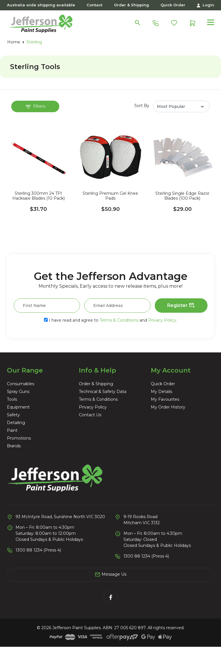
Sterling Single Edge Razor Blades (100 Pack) (182, 196)
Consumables (20, 383)
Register (181, 305)
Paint (12, 430)
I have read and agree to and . (110, 320)
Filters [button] (35, 106)
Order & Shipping (131, 5)
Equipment (18, 407)
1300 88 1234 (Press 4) (38, 550)
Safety (13, 414)
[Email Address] (117, 305)
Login (205, 5)
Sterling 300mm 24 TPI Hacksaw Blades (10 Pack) (38, 196)
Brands (14, 445)
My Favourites (165, 399)
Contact (94, 5)
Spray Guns (18, 391)
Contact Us (90, 414)
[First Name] (47, 305)
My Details (161, 391)
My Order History (168, 407)
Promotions (19, 438)
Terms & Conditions (119, 320)
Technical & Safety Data (102, 391)
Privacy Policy (162, 320)
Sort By (141, 105)
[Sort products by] (181, 106)
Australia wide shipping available (41, 5)
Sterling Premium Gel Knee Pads (110, 196)
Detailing (16, 422)
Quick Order (173, 5)
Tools (12, 399)
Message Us (110, 574)
